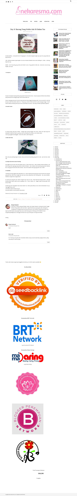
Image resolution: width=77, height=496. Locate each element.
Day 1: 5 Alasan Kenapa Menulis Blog (63, 180)
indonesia (64, 124)
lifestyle (60, 120)
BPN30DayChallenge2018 (36, 199)
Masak (55, 131)
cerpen (67, 122)
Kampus (55, 137)
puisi (59, 124)
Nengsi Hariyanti (12, 224)
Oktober (57, 187)
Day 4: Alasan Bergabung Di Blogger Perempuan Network (63, 174)
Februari (57, 198)
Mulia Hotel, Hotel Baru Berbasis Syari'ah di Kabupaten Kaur (64, 71)
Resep (64, 131)
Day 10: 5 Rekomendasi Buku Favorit (63, 161)
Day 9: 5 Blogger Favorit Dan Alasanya (63, 163)
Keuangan (56, 135)
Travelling (56, 122)
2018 (56, 157)
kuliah (60, 137)
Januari (57, 199)
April (57, 195)
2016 (56, 202)
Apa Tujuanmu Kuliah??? (60, 183)
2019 (56, 156)
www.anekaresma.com (12, 494)
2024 (56, 149)
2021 (56, 153)
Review (69, 111)
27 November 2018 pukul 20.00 (14, 235)
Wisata (55, 124)
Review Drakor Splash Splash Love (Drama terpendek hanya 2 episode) (65, 34)
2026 (56, 146)
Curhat (55, 117)
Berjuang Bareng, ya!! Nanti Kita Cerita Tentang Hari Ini (65, 77)
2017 (56, 200)
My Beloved (62, 122)
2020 (56, 154)
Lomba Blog (56, 126)
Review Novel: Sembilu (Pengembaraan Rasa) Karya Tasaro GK (65, 60)
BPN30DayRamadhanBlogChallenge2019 (62, 128)
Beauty (55, 120)
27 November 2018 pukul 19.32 (14, 225)
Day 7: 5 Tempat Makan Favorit (62, 166)
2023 (56, 150)
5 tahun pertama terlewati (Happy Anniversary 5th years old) (65, 88)
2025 (56, 148)
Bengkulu (66, 115)
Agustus (57, 190)
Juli (56, 191)
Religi (67, 135)
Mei (57, 194)
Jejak (64, 120)
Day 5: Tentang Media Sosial (61, 172)
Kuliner (59, 131)
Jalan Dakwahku (57, 111)
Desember (58, 159)
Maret (57, 196)
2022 (56, 152)
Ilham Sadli (11, 234)
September (58, 188)
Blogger (19, 199)
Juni (56, 192)
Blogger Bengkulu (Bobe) (63, 117)
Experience (64, 111)
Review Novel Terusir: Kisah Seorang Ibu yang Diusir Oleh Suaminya (65, 82)
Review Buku (62, 135)
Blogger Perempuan (26, 199)
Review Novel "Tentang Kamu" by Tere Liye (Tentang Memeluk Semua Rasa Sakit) (65, 66)
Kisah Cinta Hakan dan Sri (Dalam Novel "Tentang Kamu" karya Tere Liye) (64, 40)
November (58, 160)
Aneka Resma (23, 494)
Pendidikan (66, 133)
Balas (48, 230)
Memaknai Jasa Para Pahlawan (62, 182)
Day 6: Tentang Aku (59, 170)
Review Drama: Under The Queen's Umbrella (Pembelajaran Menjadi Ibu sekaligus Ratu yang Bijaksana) (64, 46)
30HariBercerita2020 (58, 133)
